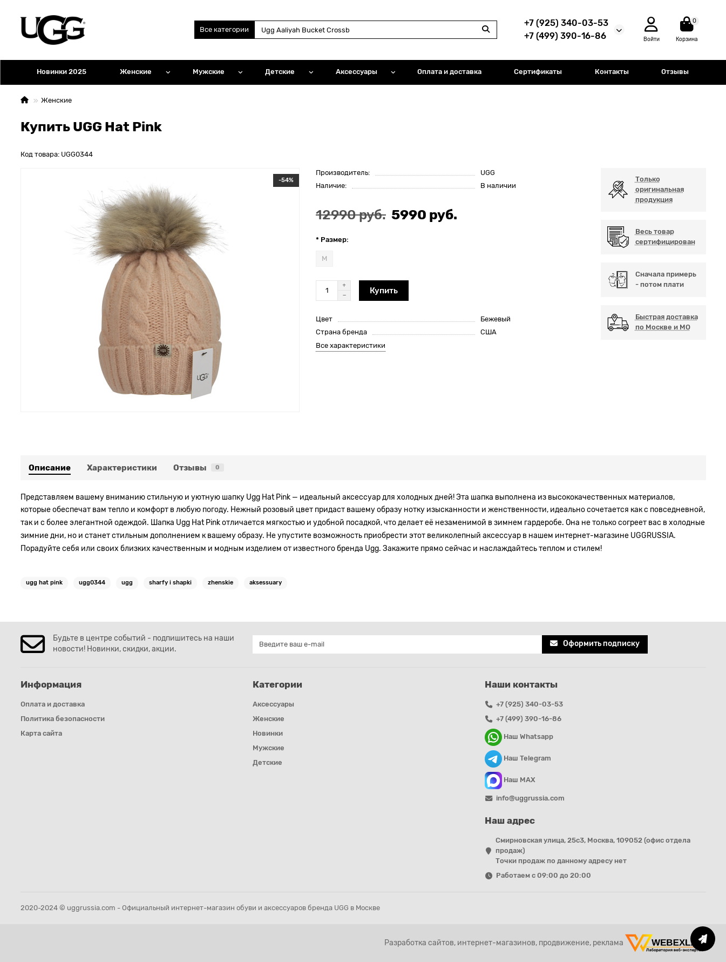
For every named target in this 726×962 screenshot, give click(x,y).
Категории (277, 684)
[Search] (375, 30)
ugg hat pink (44, 582)
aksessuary (265, 582)
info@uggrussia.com (530, 798)
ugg (127, 582)
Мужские (209, 72)
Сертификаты (538, 72)
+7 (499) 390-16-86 (565, 36)
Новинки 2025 (61, 72)
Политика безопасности (63, 719)
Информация (51, 684)
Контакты (612, 72)
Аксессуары (356, 72)
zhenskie (220, 582)
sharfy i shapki (170, 582)
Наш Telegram (518, 759)
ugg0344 (92, 582)
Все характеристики (350, 345)
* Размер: (332, 240)
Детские (280, 72)
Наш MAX (510, 780)
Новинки (268, 733)
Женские (136, 72)
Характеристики (122, 468)
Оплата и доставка (449, 72)
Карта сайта (41, 733)
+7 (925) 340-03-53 (566, 23)
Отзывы (675, 72)
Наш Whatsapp (519, 737)
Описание (50, 468)
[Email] (397, 644)
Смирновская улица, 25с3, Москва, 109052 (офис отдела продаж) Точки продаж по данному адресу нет (593, 850)
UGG (487, 173)
